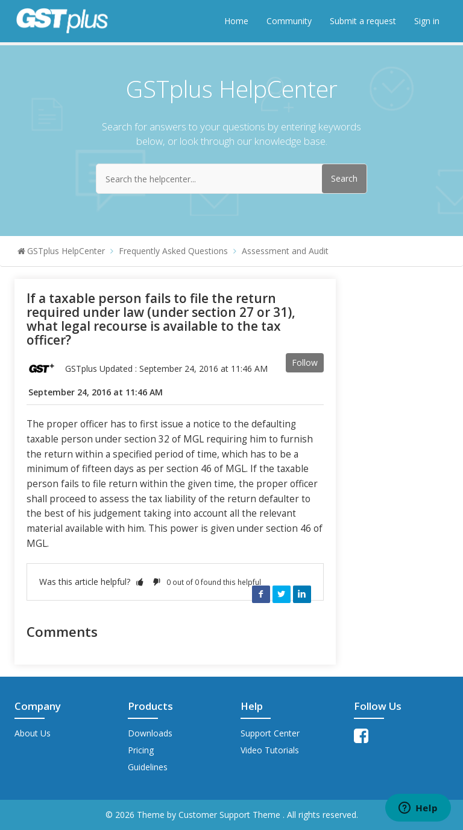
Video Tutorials (270, 750)
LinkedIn (302, 594)
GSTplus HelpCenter (66, 251)
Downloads (150, 733)
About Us (32, 733)
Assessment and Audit (285, 251)
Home (236, 21)
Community (289, 21)
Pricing (141, 750)
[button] (140, 581)
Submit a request (363, 21)
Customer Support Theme (230, 814)
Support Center (270, 733)
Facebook (261, 594)
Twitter (281, 594)
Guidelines (148, 767)
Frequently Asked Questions (173, 251)
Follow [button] (305, 362)
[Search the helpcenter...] (231, 179)
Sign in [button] (426, 21)
